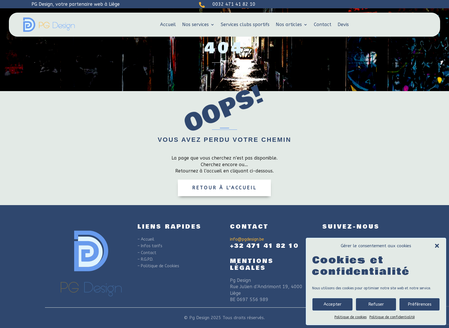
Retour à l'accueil (224, 187)
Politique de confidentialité (392, 317)
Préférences (420, 304)
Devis (343, 24)
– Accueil (145, 239)
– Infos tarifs (149, 245)
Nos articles (289, 24)
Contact (322, 24)
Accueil (168, 24)
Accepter (333, 304)
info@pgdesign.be (247, 239)
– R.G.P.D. (145, 259)
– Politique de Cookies (158, 266)
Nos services (195, 24)
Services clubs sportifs (245, 24)
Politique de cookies (350, 317)
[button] (437, 246)
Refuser (376, 304)
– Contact (146, 252)
